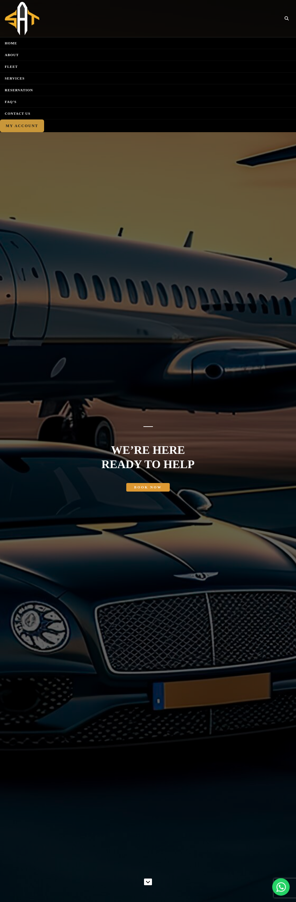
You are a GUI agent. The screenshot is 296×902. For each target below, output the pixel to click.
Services (15, 78)
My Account (22, 126)
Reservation (19, 90)
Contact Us (17, 113)
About (12, 55)
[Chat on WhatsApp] (281, 887)
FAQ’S (10, 102)
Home (11, 43)
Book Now (148, 487)
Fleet (11, 66)
